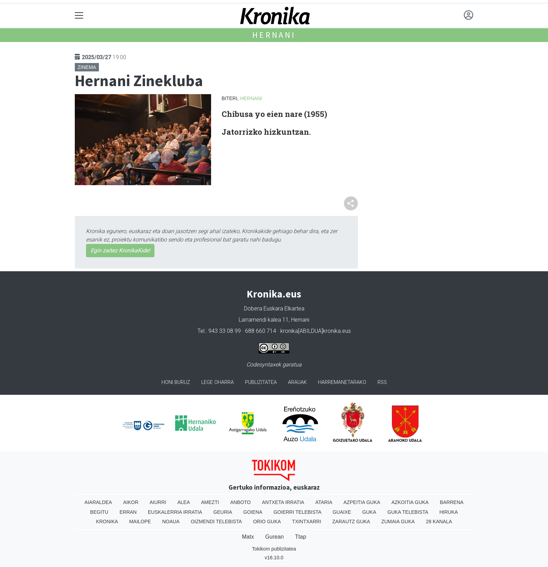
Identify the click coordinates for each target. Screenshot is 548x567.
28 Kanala (439, 521)
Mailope (140, 521)
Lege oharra (217, 382)
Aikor (130, 502)
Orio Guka (267, 521)
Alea (183, 502)
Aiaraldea (98, 502)
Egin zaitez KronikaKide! (120, 250)
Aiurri (158, 502)
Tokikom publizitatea (274, 549)
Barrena (451, 502)
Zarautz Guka (351, 521)
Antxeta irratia (283, 502)
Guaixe (342, 512)
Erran (128, 512)
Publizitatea (261, 382)
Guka (369, 512)
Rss (382, 382)
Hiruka (448, 512)
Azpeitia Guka (362, 502)
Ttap (300, 537)
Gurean (274, 537)
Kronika (107, 521)
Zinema (87, 67)
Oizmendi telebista (216, 521)
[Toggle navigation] (79, 15)
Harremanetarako (342, 382)
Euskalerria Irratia (175, 512)
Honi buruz (175, 382)
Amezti (210, 502)
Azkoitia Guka (410, 502)
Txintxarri (306, 521)
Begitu (99, 512)
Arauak (297, 382)
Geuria (222, 512)
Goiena (252, 512)
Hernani (274, 34)
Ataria (323, 502)
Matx (248, 537)
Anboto (240, 502)
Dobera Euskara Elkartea (274, 308)
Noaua (171, 521)
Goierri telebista (297, 512)
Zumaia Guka (398, 521)
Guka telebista (407, 512)
